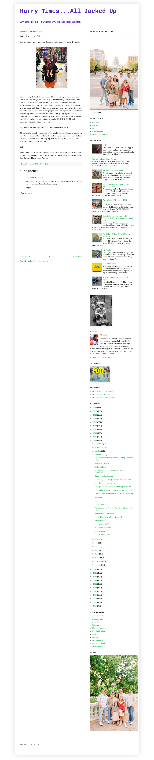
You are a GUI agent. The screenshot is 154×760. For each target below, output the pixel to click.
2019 (95, 433)
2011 (95, 588)
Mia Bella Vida (98, 640)
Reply (28, 187)
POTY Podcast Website (101, 394)
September (99, 455)
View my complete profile (100, 357)
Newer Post (25, 257)
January (98, 565)
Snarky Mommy (98, 647)
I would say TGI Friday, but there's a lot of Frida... (113, 480)
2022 (95, 422)
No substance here (101, 463)
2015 (95, 573)
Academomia (97, 619)
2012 (95, 584)
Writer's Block (100, 467)
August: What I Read (102, 535)
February (98, 561)
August (98, 539)
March (97, 557)
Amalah (95, 622)
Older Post (77, 257)
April (97, 554)
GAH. (96, 501)
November (99, 447)
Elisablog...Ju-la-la (99, 628)
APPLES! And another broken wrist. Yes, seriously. (113, 494)
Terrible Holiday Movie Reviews (104, 159)
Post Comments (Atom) (39, 261)
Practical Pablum (98, 643)
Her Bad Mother (98, 631)
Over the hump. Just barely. (104, 483)
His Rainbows (97, 131)
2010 (95, 591)
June (97, 547)
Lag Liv (95, 637)
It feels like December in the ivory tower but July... (113, 490)
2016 (95, 569)
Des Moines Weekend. (103, 528)
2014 (95, 577)
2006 (95, 606)
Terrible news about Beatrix (113, 170)
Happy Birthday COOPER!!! (105, 514)
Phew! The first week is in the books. (108, 517)
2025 (95, 411)
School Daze (99, 521)
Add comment (26, 193)
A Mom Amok (97, 616)
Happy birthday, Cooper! (104, 476)
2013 (95, 580)
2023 (95, 419)
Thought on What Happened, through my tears (112, 487)
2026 (95, 408)
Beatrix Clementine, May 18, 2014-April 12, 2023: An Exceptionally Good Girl (118, 218)
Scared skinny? (100, 497)
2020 (95, 430)
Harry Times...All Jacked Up (68, 11)
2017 (95, 441)
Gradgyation (97, 122)
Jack (94, 128)
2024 (95, 415)
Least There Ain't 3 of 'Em (102, 134)
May (97, 550)
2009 (95, 595)
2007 (95, 602)
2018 (95, 437)
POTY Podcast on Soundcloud (103, 398)
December (99, 444)
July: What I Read (109, 264)
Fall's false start (100, 504)
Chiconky (96, 625)
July (96, 543)
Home (51, 257)
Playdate (95, 125)
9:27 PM (39, 178)
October (98, 451)
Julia (94, 634)
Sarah (104, 335)
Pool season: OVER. (101, 524)
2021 (95, 426)
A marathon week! (101, 531)
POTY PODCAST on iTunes (102, 391)
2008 (95, 599)
